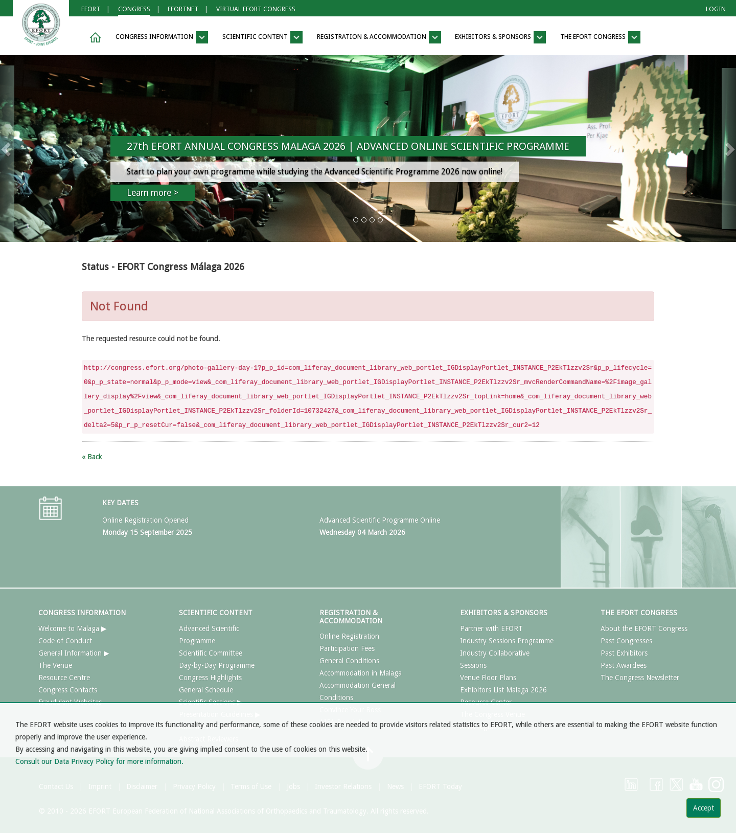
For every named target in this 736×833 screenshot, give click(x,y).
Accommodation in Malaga (360, 673)
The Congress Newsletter (640, 677)
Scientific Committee (210, 653)
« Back (92, 457)
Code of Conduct (65, 641)
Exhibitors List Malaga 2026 (503, 690)
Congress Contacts (67, 690)
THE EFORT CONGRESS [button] (600, 37)
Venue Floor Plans (488, 677)
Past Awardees (624, 665)
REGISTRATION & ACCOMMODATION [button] (379, 37)
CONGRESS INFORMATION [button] (162, 37)
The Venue (55, 665)
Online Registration (349, 636)
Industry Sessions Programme (507, 641)
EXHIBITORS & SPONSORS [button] (500, 37)
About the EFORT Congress (644, 628)
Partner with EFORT (491, 628)
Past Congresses (626, 641)
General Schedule (206, 690)
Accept (703, 808)
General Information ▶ (73, 653)
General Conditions (349, 661)
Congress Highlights (210, 677)
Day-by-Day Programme (217, 665)
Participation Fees (347, 648)
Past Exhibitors (624, 653)
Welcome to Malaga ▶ (72, 628)
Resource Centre (64, 677)
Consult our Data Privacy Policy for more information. (99, 761)
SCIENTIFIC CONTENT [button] (262, 37)
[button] (93, 38)
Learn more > (152, 193)
